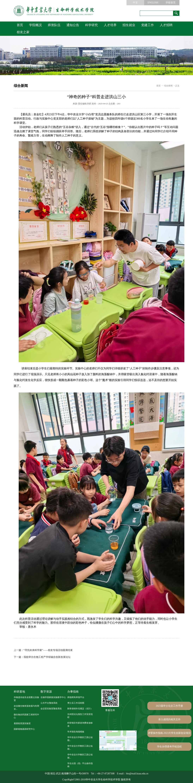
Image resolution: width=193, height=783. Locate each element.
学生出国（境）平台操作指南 (80, 765)
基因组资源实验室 (22, 723)
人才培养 (110, 25)
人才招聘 (166, 25)
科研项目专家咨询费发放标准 (80, 724)
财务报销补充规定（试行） (80, 708)
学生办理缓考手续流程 (169, 746)
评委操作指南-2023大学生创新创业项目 (169, 733)
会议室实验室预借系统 (51, 708)
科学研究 (91, 25)
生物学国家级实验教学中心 (53, 697)
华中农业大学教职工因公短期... (80, 739)
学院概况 (35, 25)
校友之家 (23, 32)
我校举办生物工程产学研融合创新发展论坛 (42, 657)
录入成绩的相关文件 (169, 719)
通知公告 (72, 25)
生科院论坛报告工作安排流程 (80, 715)
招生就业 (128, 25)
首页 (20, 25)
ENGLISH (153, 2)
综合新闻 (168, 85)
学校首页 (171, 2)
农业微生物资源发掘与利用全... (26, 707)
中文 (135, 2)
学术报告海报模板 (75, 731)
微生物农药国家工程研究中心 (26, 716)
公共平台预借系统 (49, 703)
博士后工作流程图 (75, 703)
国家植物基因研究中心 (24, 729)
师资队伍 (54, 25)
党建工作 (147, 25)
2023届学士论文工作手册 (169, 706)
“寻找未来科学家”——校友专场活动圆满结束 (43, 650)
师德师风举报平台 (75, 697)
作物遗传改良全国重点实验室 (26, 699)
